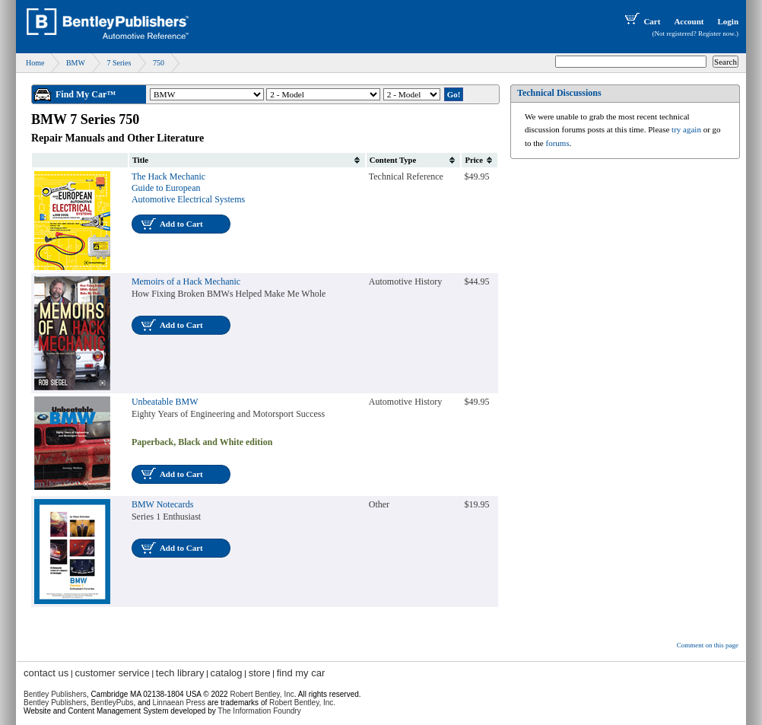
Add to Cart (181, 223)
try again (686, 129)
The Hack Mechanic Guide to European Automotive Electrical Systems (188, 188)
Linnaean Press (179, 702)
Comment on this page (707, 645)
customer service (112, 673)
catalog (227, 673)
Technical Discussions (559, 92)
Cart (641, 21)
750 (158, 63)
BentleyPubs (111, 702)
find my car (301, 673)
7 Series (118, 63)
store (260, 673)
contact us (46, 673)
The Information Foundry (259, 711)
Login (727, 21)
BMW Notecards (162, 504)
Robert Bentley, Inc (262, 694)
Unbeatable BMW (165, 401)
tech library (180, 673)
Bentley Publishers (55, 694)
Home (35, 63)
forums (558, 143)
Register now (716, 33)
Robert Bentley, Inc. (302, 702)
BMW (75, 63)
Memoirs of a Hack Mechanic (186, 281)
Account (688, 21)
